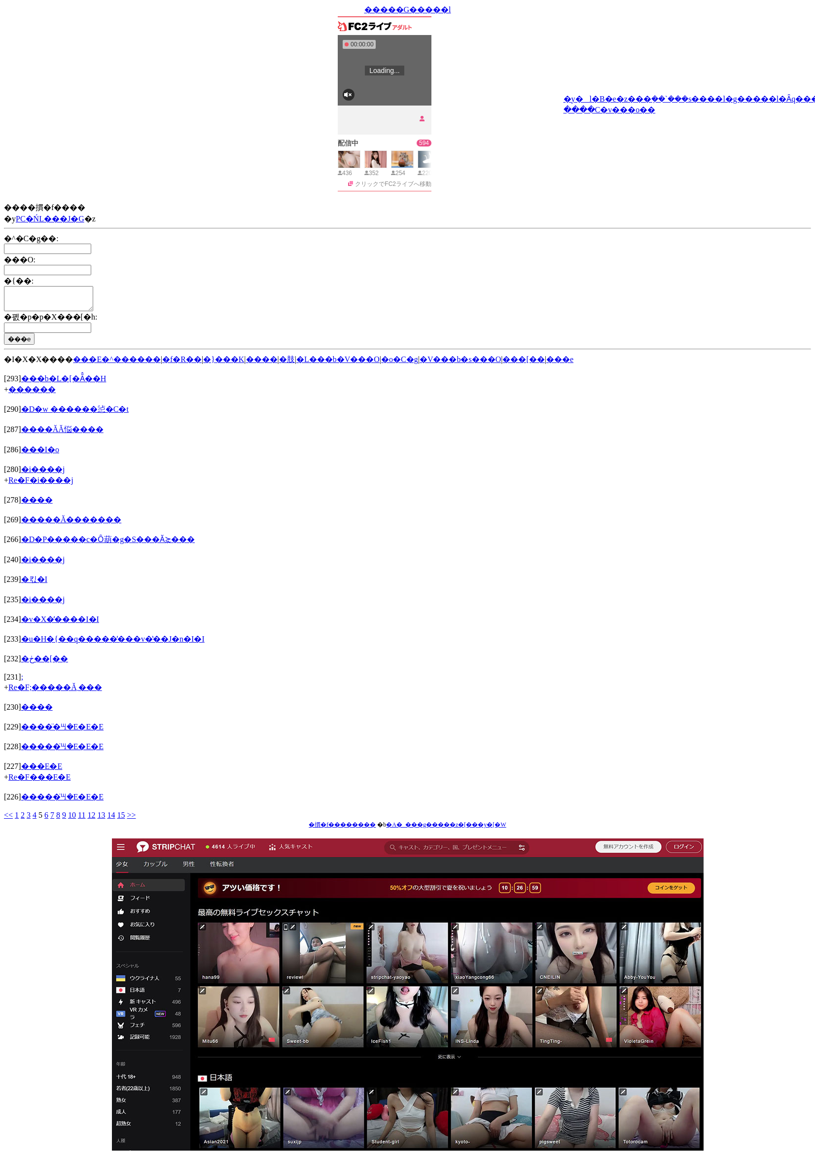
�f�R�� (182, 364)
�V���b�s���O (460, 364)
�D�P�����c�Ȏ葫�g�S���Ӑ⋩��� (108, 544)
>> (131, 819)
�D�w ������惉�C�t (75, 413)
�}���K (223, 364)
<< (8, 819)
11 (81, 819)
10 (72, 819)
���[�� (523, 364)
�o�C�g (399, 364)
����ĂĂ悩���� (62, 434)
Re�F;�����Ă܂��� (55, 692)
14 (111, 819)
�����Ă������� (71, 524)
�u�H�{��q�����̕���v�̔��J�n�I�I (113, 643)
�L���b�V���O (338, 364)
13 (101, 819)
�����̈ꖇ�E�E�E (62, 731)
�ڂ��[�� (44, 663)
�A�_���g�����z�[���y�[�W (446, 829)
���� (262, 364)
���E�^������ (116, 364)
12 (91, 819)
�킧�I (34, 584)
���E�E (42, 770)
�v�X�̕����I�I (60, 623)
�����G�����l (407, 9)
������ (32, 394)
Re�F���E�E (39, 781)
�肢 (287, 364)
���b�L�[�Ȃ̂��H (63, 383)
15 (121, 819)
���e (559, 364)
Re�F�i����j (40, 484)
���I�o (40, 454)
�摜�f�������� (342, 829)
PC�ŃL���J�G (50, 219)
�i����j (43, 474)
